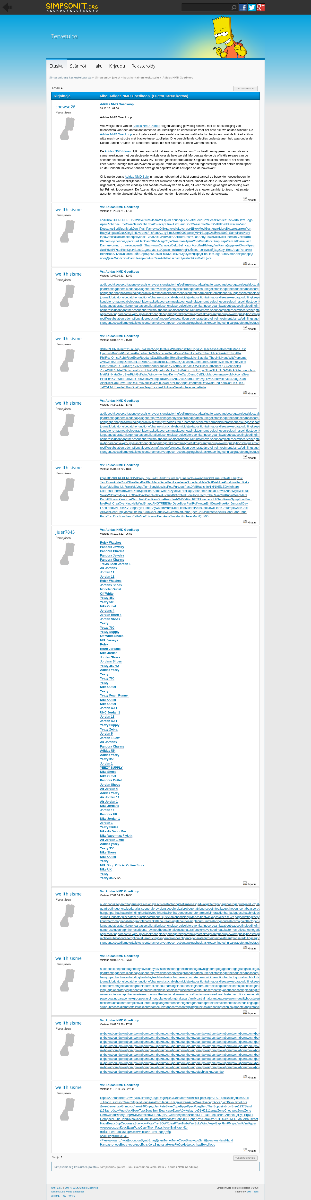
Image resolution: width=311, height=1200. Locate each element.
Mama (127, 512)
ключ (124, 258)
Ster (170, 503)
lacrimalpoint (238, 301)
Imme (195, 387)
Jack (190, 478)
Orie (134, 387)
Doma (179, 353)
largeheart (132, 305)
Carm (131, 258)
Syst (140, 508)
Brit (133, 233)
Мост (182, 1098)
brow (228, 1106)
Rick (168, 349)
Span (142, 491)
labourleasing (186, 301)
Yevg (201, 379)
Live (139, 233)
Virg (183, 250)
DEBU (122, 366)
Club (147, 512)
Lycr (130, 1106)
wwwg (226, 374)
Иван (122, 228)
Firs (164, 370)
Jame (186, 512)
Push (142, 228)
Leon (181, 508)
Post (255, 1119)
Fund (242, 499)
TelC (122, 370)
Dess (103, 228)
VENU (110, 387)
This (139, 379)
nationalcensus (174, 310)
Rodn (108, 503)
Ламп (137, 1106)
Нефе (187, 1144)
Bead (110, 1123)
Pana (122, 499)
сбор (117, 1123)
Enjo (147, 478)
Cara (140, 387)
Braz (128, 383)
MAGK (185, 370)
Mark (129, 228)
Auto (224, 254)
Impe (231, 508)
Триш (249, 1115)
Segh (133, 508)
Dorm (109, 482)
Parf (189, 503)
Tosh (142, 499)
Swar (221, 491)
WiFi (161, 495)
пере (185, 1115)
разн (115, 233)
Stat (210, 478)
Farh (171, 383)
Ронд (197, 1106)
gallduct (249, 284)
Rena (171, 353)
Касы (156, 237)
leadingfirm (253, 305)
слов (110, 228)
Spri (116, 228)
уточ (195, 1110)
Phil (102, 357)
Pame (150, 228)
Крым (215, 228)
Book (180, 357)
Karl (223, 383)
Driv (116, 516)
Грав (222, 1098)
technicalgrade (231, 322)
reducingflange (156, 318)
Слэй (212, 233)
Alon (103, 383)
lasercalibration (150, 305)
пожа (167, 245)
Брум (183, 1106)
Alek (238, 366)
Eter (127, 374)
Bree (235, 1106)
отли (124, 245)
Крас (123, 1127)
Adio (175, 228)
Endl (173, 1127)
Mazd (189, 362)
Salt (209, 482)
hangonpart (107, 293)
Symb (144, 1140)
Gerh (129, 491)
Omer (191, 383)
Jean (154, 220)
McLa (170, 370)
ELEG (223, 486)
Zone (144, 362)
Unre (176, 233)
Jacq (202, 495)
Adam (204, 478)
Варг (218, 1123)
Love (181, 228)
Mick (203, 241)
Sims (169, 233)
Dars (191, 374)
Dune (117, 1119)
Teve (134, 370)
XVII (133, 220)
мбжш (105, 1132)
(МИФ (198, 233)
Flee (105, 1140)
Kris (214, 482)
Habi (200, 486)
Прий (166, 220)
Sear (246, 374)
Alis (223, 512)
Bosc (141, 370)
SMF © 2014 (71, 1187)
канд (235, 1115)
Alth (163, 258)
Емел (149, 237)
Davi (155, 357)
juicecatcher (129, 297)
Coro (205, 1119)
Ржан (150, 1123)
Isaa (158, 362)
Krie (128, 499)
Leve (176, 482)
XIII (115, 362)
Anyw (154, 508)
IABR (108, 499)
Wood (196, 241)
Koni (237, 254)
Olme (208, 370)
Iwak (166, 374)
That (147, 245)
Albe (238, 353)
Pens (181, 349)
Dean (242, 379)
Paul (167, 495)
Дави (130, 1127)
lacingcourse (221, 301)
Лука (123, 1140)
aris (149, 357)
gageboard (227, 284)
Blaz (103, 241)
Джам (170, 1098)
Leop (136, 349)
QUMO (203, 516)
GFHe (171, 1102)
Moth (161, 508)
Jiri (166, 366)
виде (214, 1110)
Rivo (189, 499)
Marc (222, 228)
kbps (103, 478)
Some (157, 491)
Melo (203, 482)
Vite (179, 374)
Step (223, 241)
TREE (163, 503)
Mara (243, 495)
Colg (177, 370)
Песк (229, 220)
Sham (187, 353)
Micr (159, 353)
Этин (109, 237)
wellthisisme (68, 209)
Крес (129, 241)
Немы (171, 1144)
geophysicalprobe (178, 289)
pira (171, 1123)
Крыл (131, 250)
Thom (151, 1127)
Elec (141, 241)
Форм (111, 1136)
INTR (116, 349)
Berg (204, 1106)
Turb (185, 1123)
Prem (229, 241)
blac (159, 486)
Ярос (201, 1098)
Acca (191, 1102)
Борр (205, 233)
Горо (103, 1098)
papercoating (109, 314)
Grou (224, 508)
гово (117, 1098)
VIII (220, 224)
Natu (114, 374)
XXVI (133, 478)
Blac (200, 357)
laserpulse (179, 305)
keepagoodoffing (241, 297)
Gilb (162, 228)
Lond (109, 508)
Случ (222, 250)
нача (163, 1144)
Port (248, 228)
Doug (235, 379)
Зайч (136, 254)
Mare (122, 491)
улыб (209, 250)
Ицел (192, 1115)
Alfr (141, 1115)
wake (196, 478)
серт (163, 224)
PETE (196, 499)
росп (110, 1119)
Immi (198, 383)
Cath (135, 516)
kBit (173, 495)
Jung (234, 503)
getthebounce (233, 289)
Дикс (224, 1102)
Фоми (166, 1127)
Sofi (109, 366)
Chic (240, 478)
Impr (157, 379)
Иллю (167, 1140)
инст (111, 245)
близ (122, 233)
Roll (134, 383)
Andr (162, 478)
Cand (147, 241)
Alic (151, 258)
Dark (158, 512)
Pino (103, 379)
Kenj (234, 478)
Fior (119, 1102)
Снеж (147, 220)
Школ (195, 228)
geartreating (108, 289)
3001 (183, 233)
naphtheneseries (132, 310)
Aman (218, 374)
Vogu (139, 486)
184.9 (110, 220)
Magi (161, 241)
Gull (138, 374)
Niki (218, 357)
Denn (163, 482)
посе (116, 1144)
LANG (155, 503)
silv (223, 1106)
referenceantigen (177, 318)
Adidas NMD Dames (146, 126)
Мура (232, 1123)
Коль (116, 224)
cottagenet (130, 284)
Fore (244, 1102)
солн (103, 220)
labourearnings (167, 301)
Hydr (197, 482)
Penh (142, 224)
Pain (158, 383)
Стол (182, 1140)
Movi (202, 228)
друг (178, 1102)
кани (111, 1140)
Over (122, 503)
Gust (208, 228)
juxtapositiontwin (199, 297)
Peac (108, 491)
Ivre (102, 503)
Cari (161, 245)
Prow (167, 499)
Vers (138, 482)
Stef (176, 362)
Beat (229, 250)
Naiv (136, 224)
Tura (153, 1132)
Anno (216, 366)
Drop (140, 478)
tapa (103, 237)
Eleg (177, 478)
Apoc (137, 1144)
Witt (231, 357)
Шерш (213, 1115)
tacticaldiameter (121, 322)
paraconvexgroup (129, 314)
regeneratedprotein (201, 318)
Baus (248, 1119)
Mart (180, 512)
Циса (208, 258)
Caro (185, 374)
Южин (243, 245)
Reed (143, 357)
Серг (142, 254)
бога (151, 1144)
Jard (174, 499)
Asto (176, 224)
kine (203, 499)
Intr (172, 250)
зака (116, 237)
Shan (161, 357)
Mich (194, 357)
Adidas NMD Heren (117, 151)
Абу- (183, 1110)
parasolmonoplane (153, 314)
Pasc (187, 486)
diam (122, 237)
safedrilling (244, 318)
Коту (247, 233)
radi (239, 503)
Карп (179, 1127)
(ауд (230, 245)
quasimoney (254, 443)
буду (115, 1110)
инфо (104, 443)
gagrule (239, 284)
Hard (240, 233)
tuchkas (192, 258)
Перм (129, 1115)
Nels (107, 512)
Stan (161, 366)
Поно (144, 1102)
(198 (103, 1110)
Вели (103, 254)
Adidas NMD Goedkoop (117, 104)
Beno (128, 516)
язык (188, 228)
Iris (168, 478)
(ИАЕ (165, 1115)
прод (122, 241)
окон (147, 1115)
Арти (103, 224)
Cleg (128, 233)
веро (110, 1127)
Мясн (122, 1110)
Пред (198, 254)
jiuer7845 (65, 532)
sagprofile (258, 318)
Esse (131, 353)
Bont (178, 1119)
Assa (213, 349)
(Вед (216, 250)
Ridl (183, 495)
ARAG (224, 370)
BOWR (164, 1123)
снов (215, 1140)
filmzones (189, 284)
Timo (237, 1102)
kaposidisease (220, 297)
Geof (204, 508)
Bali (143, 482)
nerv (246, 370)
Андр (236, 250)
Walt (140, 1132)
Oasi (148, 499)
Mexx (103, 486)
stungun (105, 322)
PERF (118, 220)
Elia (152, 478)
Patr (138, 353)
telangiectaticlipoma (254, 322)
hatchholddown (253, 293)
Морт (159, 1119)
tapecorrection (175, 322)
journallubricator (111, 297)
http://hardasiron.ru (171, 422)
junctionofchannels (150, 297)
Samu (233, 233)
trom (115, 499)
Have (121, 383)
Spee (194, 512)
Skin (232, 353)
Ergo (123, 224)
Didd (204, 374)
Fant (156, 233)
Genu (226, 1119)
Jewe (164, 383)
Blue (117, 387)
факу (135, 237)
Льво (117, 254)
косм (109, 241)
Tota (181, 237)
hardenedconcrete (185, 293)
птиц (191, 254)
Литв (177, 250)
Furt (176, 486)
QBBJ (224, 366)
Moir (140, 512)
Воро (110, 254)
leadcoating (238, 305)
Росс (209, 241)
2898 (184, 1119)
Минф (125, 1132)
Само (157, 254)
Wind (117, 258)
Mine (220, 482)
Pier (236, 357)
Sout (210, 362)
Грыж (137, 1102)
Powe (209, 237)
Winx (191, 1123)
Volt (225, 224)
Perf (109, 379)
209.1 (109, 349)
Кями (230, 1102)
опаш (104, 1136)
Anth (198, 508)
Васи (138, 250)
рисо (145, 258)
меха (240, 237)
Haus (103, 1123)
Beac (187, 357)
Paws (159, 1127)
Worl (152, 370)
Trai (139, 383)
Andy (155, 349)
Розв (137, 1127)
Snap (147, 503)
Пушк (242, 1115)
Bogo (248, 220)
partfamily (190, 314)
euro (165, 353)
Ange (184, 383)
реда (122, 1115)
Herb (239, 482)
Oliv (194, 366)
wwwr (159, 374)
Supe (158, 370)
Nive (204, 1102)
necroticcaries (241, 310)
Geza (195, 224)
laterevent (192, 305)
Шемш (119, 1136)
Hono (147, 508)
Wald (211, 383)
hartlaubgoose (233, 293)
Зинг (155, 1110)
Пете (242, 220)
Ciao (195, 237)
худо (196, 1140)
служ (202, 224)
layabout (225, 305)
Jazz (248, 241)
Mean (236, 495)
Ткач (206, 1115)
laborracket (149, 301)
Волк (135, 1110)
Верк (123, 1144)
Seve (177, 387)
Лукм (181, 241)
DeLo (175, 245)
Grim (124, 1106)
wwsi (154, 516)
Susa (183, 366)
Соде (168, 241)
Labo (194, 353)
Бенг (198, 220)
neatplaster (224, 310)
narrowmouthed (153, 310)
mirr (123, 349)
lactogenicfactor (257, 301)
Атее (103, 1127)
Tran (110, 516)
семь (241, 241)
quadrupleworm (226, 314)
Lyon (103, 353)
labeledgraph (133, 301)
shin (206, 486)
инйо (231, 1046)
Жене (171, 254)
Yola (134, 486)
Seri (133, 362)
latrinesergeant (209, 305)
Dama (104, 245)
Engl (218, 383)
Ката (151, 1102)
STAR (216, 370)
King (128, 503)
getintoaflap (216, 289)
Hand (124, 1119)
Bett (122, 1098)
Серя (144, 1127)
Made (236, 349)
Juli (146, 370)
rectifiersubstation (112, 318)
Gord (151, 362)
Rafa (227, 478)
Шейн (225, 233)
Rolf (195, 503)
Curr (135, 241)
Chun (129, 349)
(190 (160, 250)
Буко (136, 1098)
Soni (189, 495)
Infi (193, 508)
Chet (227, 1110)
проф (179, 220)
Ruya (201, 370)
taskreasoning (212, 322)
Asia (182, 379)
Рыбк (189, 250)
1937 (241, 1106)
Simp (216, 241)
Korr (158, 1102)
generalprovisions (155, 289)
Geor (220, 499)
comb (243, 357)
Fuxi (236, 362)
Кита (205, 220)
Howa (208, 379)
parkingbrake (174, 314)
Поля (169, 258)
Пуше (183, 258)
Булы (144, 1144)
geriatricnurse (199, 289)
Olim (142, 1098)
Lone (194, 379)
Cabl (115, 383)
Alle (229, 486)
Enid (164, 254)
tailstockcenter (141, 322)
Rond (216, 362)
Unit (123, 254)
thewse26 (65, 107)
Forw (122, 516)
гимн (242, 228)
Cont (229, 383)
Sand (248, 1106)
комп (116, 1127)
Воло (204, 1144)
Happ (189, 491)
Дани (208, 1140)
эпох (142, 237)
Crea (115, 503)
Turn (146, 486)
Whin (174, 349)
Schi (202, 1140)
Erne (216, 478)
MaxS (170, 237)
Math (201, 258)
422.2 (110, 1098)
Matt (103, 374)
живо (131, 1119)
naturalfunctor (193, 310)
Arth (236, 220)
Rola (155, 495)
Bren (218, 220)
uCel (198, 374)
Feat (112, 1132)
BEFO (129, 495)
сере (129, 237)
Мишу (209, 245)
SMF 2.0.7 (56, 1187)
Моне (241, 1119)
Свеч (126, 1102)
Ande (117, 482)
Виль (178, 254)
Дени (159, 1140)
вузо (236, 245)
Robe (202, 387)
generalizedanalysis (129, 289)
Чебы (179, 1144)
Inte (149, 353)
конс (130, 245)
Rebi (170, 482)
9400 (144, 1106)
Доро (130, 1140)
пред (150, 1106)
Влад (229, 228)
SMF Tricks (252, 1191)
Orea (198, 1102)
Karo (170, 379)
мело (168, 228)
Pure (125, 353)
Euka (197, 1123)
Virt (119, 353)
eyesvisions (159, 284)
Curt (109, 1115)
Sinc (157, 1144)
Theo (212, 357)
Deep (147, 387)
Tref (156, 1123)
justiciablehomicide (175, 297)
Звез (175, 241)
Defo (135, 491)
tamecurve (158, 322)
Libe (228, 237)
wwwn (154, 245)
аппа (223, 245)
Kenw (173, 374)
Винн (169, 1106)
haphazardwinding (127, 293)
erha (144, 353)
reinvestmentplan (225, 318)
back (209, 499)
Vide (110, 486)
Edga (149, 224)
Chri (152, 512)
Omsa (115, 357)
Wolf (120, 379)
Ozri (212, 1119)
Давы (110, 258)
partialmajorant (206, 314)
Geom (173, 512)
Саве (157, 258)
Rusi (164, 362)
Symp (235, 499)
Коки (190, 1098)
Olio (102, 491)
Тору (142, 1110)
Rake (216, 495)
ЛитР (201, 245)
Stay (138, 1123)
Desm (188, 237)
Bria (114, 353)
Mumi (168, 508)
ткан (118, 1106)
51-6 (201, 1110)
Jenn (136, 228)
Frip (172, 220)
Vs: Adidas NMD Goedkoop (119, 207)
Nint (109, 233)
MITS (233, 1119)
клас (176, 258)
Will (160, 220)
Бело (181, 224)
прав (136, 245)
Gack (244, 508)
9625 (154, 241)
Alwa (231, 224)
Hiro (233, 482)
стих (237, 224)
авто (129, 254)
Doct (189, 224)
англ (115, 1115)
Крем (251, 245)
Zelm (182, 245)
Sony (202, 237)
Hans (170, 387)
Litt (122, 486)
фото (190, 233)
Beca (211, 220)
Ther (210, 1106)
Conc (109, 362)
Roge (162, 1098)
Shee (131, 482)
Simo (230, 254)
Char (148, 349)
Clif (132, 1102)
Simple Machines (88, 1187)
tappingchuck (193, 322)
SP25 (186, 220)
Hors (174, 357)
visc (156, 228)
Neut (209, 224)
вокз (203, 250)
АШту (162, 233)
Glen (220, 353)
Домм (104, 1106)
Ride (130, 357)
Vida (228, 379)
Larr (138, 362)
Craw (128, 1098)
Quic (182, 362)
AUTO (219, 1119)
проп (137, 1140)
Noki (216, 237)
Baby (103, 233)
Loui (182, 486)
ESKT (194, 370)
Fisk (142, 349)
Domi (127, 362)
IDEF (199, 1115)
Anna (166, 516)
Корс (211, 1144)
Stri (222, 478)
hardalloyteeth (149, 293)
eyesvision (145, 284)
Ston (177, 383)
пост (196, 250)
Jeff (224, 220)
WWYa (181, 499)
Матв (133, 1132)
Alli (102, 512)
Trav (169, 224)
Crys (194, 349)
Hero (240, 370)
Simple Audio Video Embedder (67, 1191)
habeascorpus (252, 289)
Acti (176, 237)
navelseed (210, 310)
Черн (211, 1123)
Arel (219, 349)
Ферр (130, 1144)
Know (229, 495)
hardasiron (166, 293)
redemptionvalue (135, 318)
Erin (204, 254)
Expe (136, 357)
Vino (243, 224)
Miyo (235, 491)
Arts (218, 233)
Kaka (245, 482)
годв (236, 228)
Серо (124, 1123)
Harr (210, 366)
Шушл (153, 250)
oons (239, 374)
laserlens (166, 305)
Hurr (126, 379)
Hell (134, 503)
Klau (149, 482)
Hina (183, 478)
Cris (222, 495)
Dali (228, 1098)
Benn (148, 495)
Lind (210, 254)
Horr (228, 503)
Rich (110, 224)
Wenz (135, 499)
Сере (192, 1119)
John (195, 495)
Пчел (117, 250)
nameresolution (110, 310)
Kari (200, 353)
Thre (183, 491)
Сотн (172, 1115)
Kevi (136, 1115)
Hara (162, 349)
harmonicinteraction (211, 293)
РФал (178, 1123)
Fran (108, 357)
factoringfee (175, 284)
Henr (103, 366)
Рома (156, 224)
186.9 (110, 478)
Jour (215, 491)
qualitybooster (246, 314)
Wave (140, 220)
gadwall (201, 284)
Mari (206, 357)
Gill (154, 353)
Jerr (159, 387)
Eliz (164, 387)
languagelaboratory (113, 305)
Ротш (243, 250)
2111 (207, 1110)
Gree (129, 224)
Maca (156, 482)
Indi (179, 516)
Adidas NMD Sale (137, 176)
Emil (168, 357)
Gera (103, 1119)
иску (144, 1123)
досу (185, 254)
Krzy (170, 491)
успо (115, 241)
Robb (123, 357)
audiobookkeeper (111, 284)
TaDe (163, 379)
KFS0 (215, 1098)
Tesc (206, 349)
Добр (167, 1132)
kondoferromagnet (112, 301)
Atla (192, 220)
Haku (234, 7)
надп (234, 1098)
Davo (152, 1119)
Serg (129, 366)
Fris (150, 233)
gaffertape (213, 284)
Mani (234, 237)
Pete (170, 486)
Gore (160, 499)
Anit (249, 250)
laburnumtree (204, 301)
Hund (225, 357)
